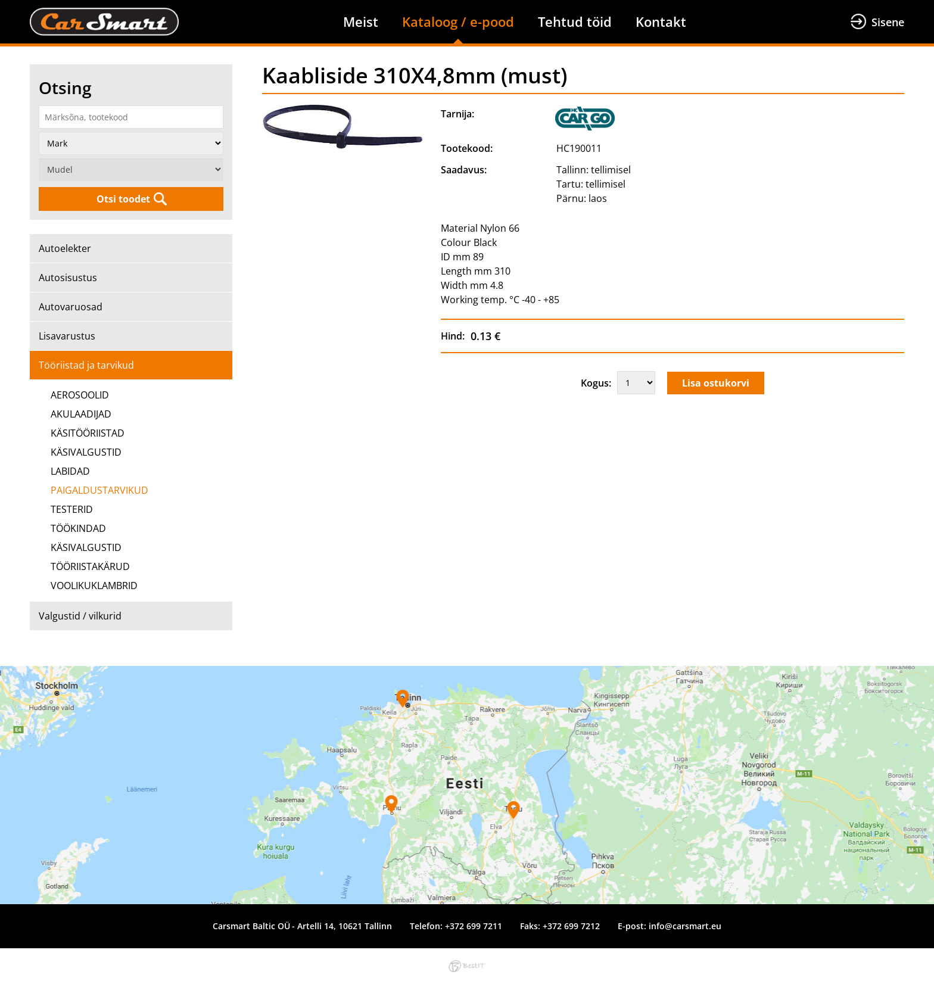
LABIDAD (70, 471)
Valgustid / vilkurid (80, 615)
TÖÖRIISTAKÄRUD (90, 566)
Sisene (887, 22)
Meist (360, 21)
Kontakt (661, 21)
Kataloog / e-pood (458, 21)
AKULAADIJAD (81, 414)
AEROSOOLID (80, 394)
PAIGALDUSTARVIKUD (99, 490)
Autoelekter (65, 248)
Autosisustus (68, 277)
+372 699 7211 (473, 926)
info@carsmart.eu (685, 926)
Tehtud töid (575, 21)
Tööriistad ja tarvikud (86, 365)
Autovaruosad (70, 306)
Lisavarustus (67, 335)
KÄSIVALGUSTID (86, 452)
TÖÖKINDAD (78, 528)
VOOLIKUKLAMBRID (94, 585)
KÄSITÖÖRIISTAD (87, 433)
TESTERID (72, 509)
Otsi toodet (123, 198)
